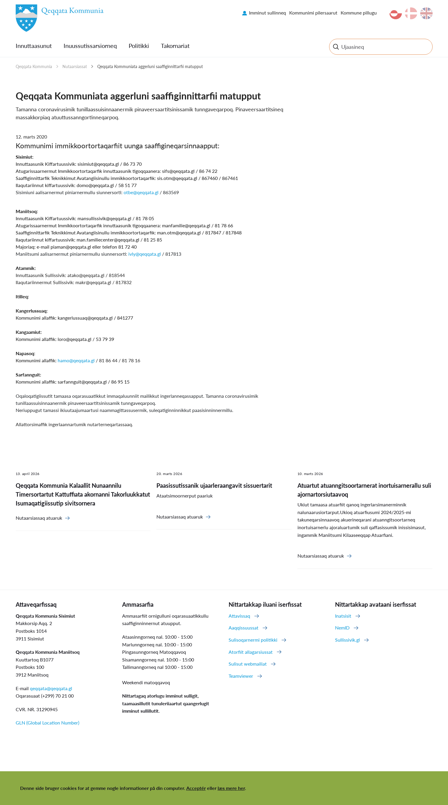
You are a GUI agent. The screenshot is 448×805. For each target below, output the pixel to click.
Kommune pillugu (359, 12)
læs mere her (231, 788)
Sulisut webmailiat (248, 663)
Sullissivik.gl (347, 640)
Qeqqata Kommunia (34, 66)
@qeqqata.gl (101, 185)
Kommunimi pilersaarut (313, 12)
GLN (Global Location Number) (47, 722)
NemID (342, 627)
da (411, 13)
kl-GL (395, 13)
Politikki (139, 45)
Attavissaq (239, 616)
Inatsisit (343, 616)
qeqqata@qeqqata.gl (51, 688)
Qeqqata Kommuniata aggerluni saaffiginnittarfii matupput (150, 66)
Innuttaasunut (34, 45)
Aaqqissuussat (243, 627)
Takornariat (175, 45)
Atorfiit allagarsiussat (251, 652)
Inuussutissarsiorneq (90, 45)
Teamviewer (241, 676)
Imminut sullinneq (267, 12)
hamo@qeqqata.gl (76, 360)
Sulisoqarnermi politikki (253, 640)
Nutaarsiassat (74, 66)
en (426, 13)
